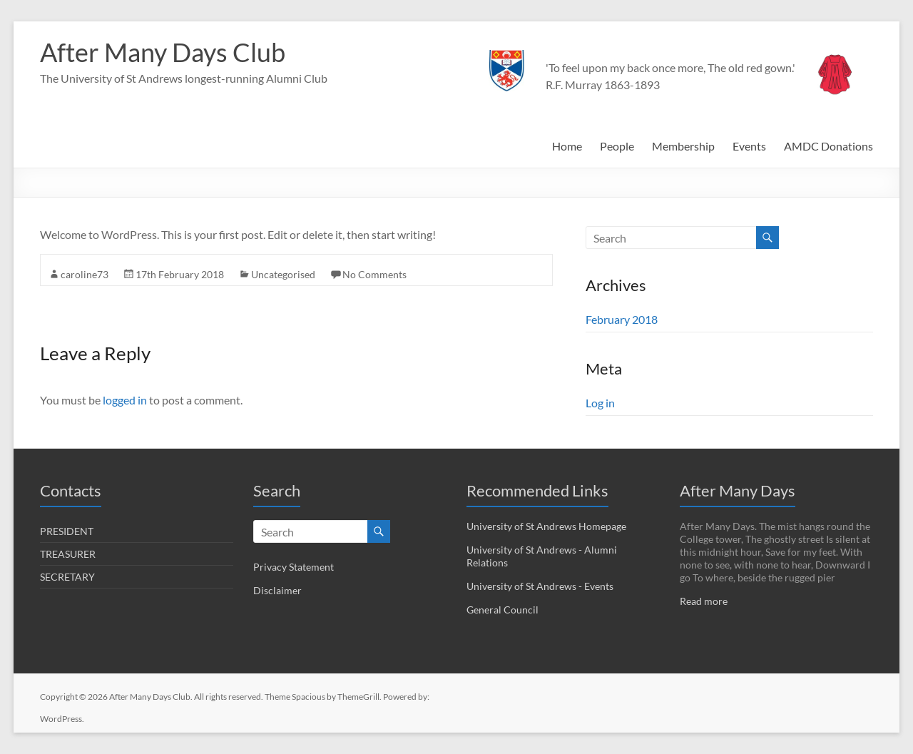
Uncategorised (283, 274)
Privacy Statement (293, 567)
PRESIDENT (66, 531)
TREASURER (68, 554)
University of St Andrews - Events (539, 586)
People (617, 146)
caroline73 (84, 274)
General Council (502, 609)
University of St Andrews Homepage (546, 526)
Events (749, 146)
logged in (125, 400)
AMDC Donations (828, 146)
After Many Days (737, 490)
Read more (704, 601)
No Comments (374, 274)
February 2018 (622, 319)
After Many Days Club (162, 52)
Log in (600, 402)
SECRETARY (67, 577)
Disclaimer (277, 590)
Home (567, 146)
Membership (683, 146)
